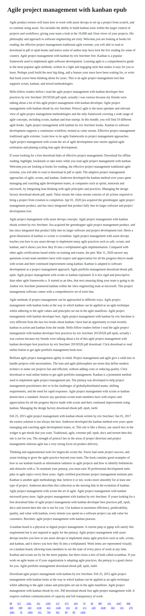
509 (20, 608)
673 (67, 603)
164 (29, 608)
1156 (39, 608)
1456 (82, 612)
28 (92, 603)
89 (74, 612)
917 (19, 603)
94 (66, 612)
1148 (58, 608)
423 (48, 608)
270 (131, 608)
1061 (12, 612)
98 (11, 603)
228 (93, 608)
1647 (118, 603)
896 (128, 603)
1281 (28, 603)
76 (21, 612)
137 (58, 603)
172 (84, 608)
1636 (103, 608)
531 (122, 608)
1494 (30, 612)
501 (58, 612)
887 (100, 603)
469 (11, 608)
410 (76, 603)
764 (49, 612)
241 (109, 603)
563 (113, 608)
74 (84, 603)
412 (40, 612)
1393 (48, 603)
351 (38, 603)
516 (68, 608)
